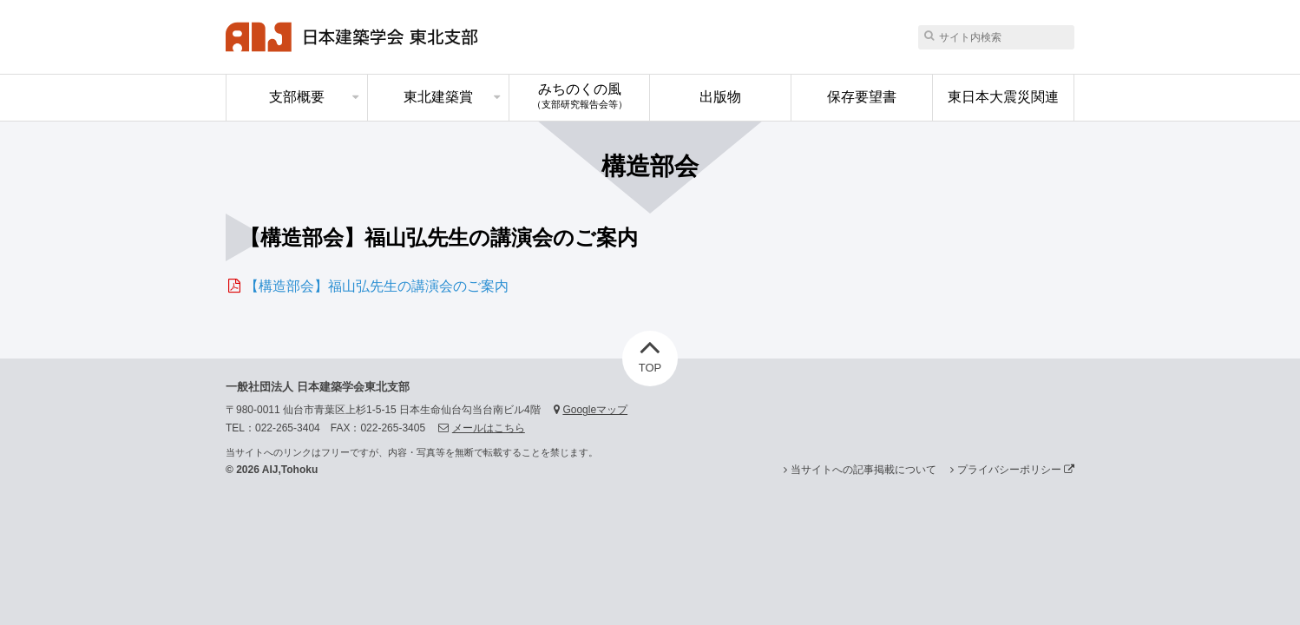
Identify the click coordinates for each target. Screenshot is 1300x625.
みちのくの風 (579, 95)
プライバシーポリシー (1015, 470)
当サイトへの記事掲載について (863, 470)
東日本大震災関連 (1003, 96)
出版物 (720, 96)
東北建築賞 (438, 96)
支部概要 (297, 96)
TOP (650, 352)
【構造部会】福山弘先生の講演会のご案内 (377, 286)
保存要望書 (861, 96)
